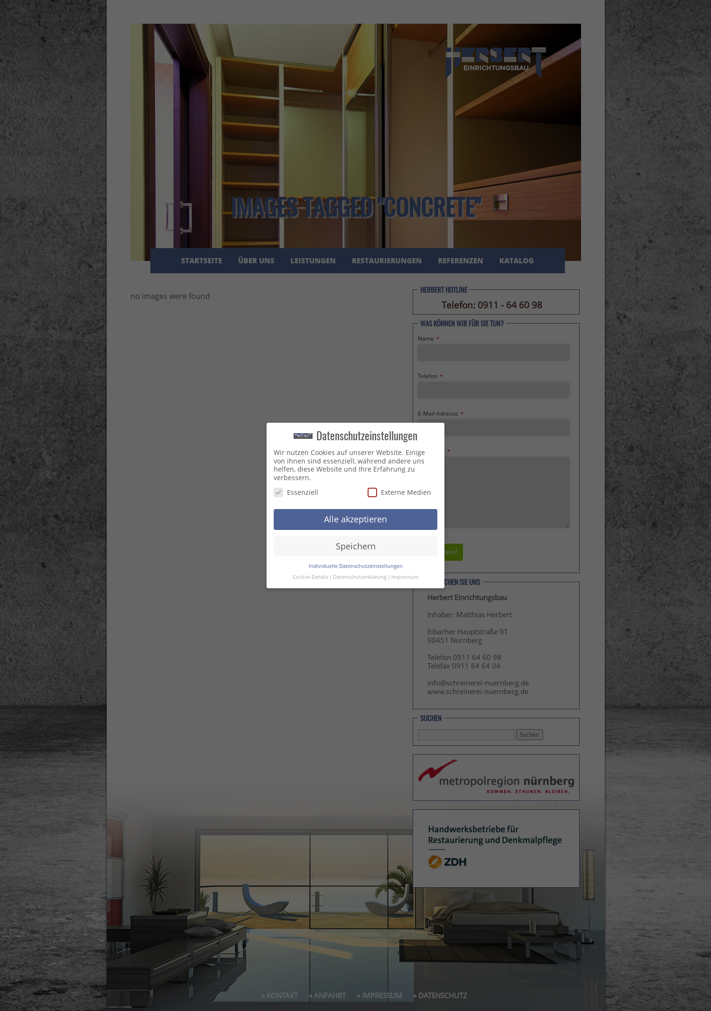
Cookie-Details (310, 577)
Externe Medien (399, 492)
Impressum (404, 577)
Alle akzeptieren (355, 519)
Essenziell (296, 492)
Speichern (356, 546)
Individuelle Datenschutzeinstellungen (356, 566)
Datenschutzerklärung (360, 577)
